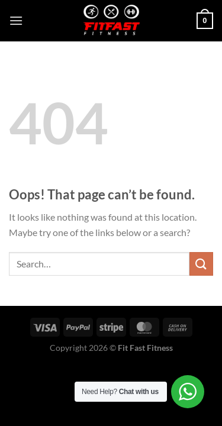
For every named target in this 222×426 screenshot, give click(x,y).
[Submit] (201, 263)
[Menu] (16, 20)
